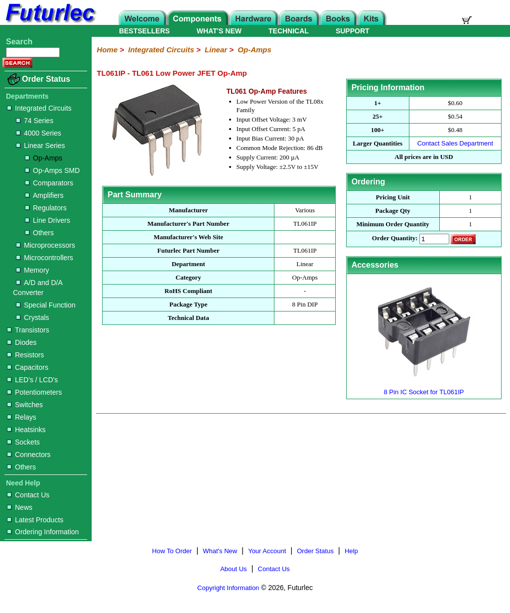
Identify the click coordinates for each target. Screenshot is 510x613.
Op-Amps (43, 158)
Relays (21, 417)
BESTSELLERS (144, 31)
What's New (220, 551)
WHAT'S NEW (219, 31)
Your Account (267, 551)
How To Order (172, 551)
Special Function (46, 305)
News (19, 507)
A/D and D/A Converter (37, 288)
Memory (32, 270)
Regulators (46, 208)
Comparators (49, 183)
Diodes (22, 342)
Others (39, 233)
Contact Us (28, 495)
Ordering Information (43, 532)
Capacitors (27, 367)
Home (107, 49)
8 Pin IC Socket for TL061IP (424, 388)
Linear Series (40, 146)
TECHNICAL (288, 31)
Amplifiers (44, 195)
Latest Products (35, 520)
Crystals (32, 317)
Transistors (28, 330)
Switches (25, 405)
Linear (216, 49)
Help (351, 551)
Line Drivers (47, 220)
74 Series (34, 121)
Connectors (29, 455)
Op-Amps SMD (52, 170)
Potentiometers (34, 392)
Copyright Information (228, 588)
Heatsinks (26, 430)
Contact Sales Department (455, 143)
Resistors (25, 355)
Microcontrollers (44, 258)
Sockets (23, 442)
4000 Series (38, 133)
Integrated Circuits (39, 108)
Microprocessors (45, 245)
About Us (233, 569)
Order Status (46, 79)
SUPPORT (353, 31)
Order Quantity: (395, 238)
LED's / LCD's (32, 380)
